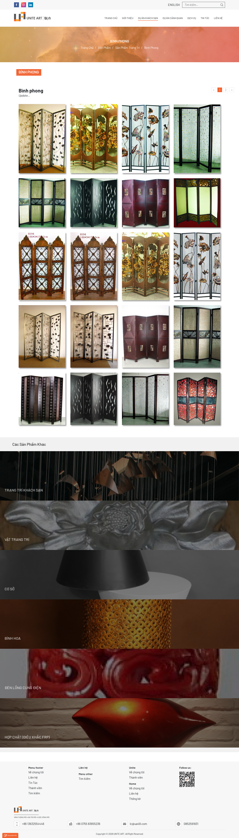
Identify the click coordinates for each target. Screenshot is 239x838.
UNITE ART (119, 834)
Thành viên (35, 788)
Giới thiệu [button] (127, 18)
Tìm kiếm (34, 793)
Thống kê (135, 798)
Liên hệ (33, 777)
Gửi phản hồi (10, 835)
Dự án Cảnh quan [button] (173, 18)
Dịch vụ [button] (191, 18)
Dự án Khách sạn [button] (148, 18)
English (172, 4)
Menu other (86, 774)
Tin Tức (33, 782)
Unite (132, 767)
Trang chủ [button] (110, 18)
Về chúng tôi (36, 772)
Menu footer (35, 767)
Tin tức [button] (205, 18)
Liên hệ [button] (218, 18)
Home (132, 783)
